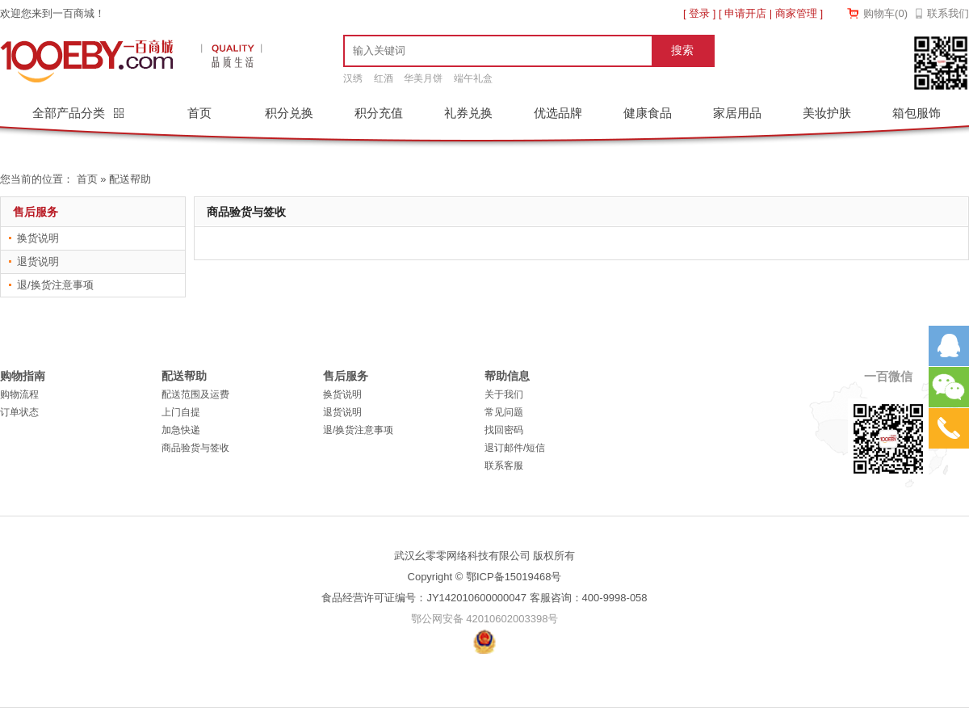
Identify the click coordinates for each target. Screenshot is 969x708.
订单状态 (19, 412)
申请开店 (745, 13)
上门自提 (181, 412)
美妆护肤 (827, 113)
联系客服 (503, 465)
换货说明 (38, 238)
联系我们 (948, 13)
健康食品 (647, 113)
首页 (199, 113)
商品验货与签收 (195, 447)
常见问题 (503, 412)
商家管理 (796, 13)
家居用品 (737, 113)
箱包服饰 (916, 113)
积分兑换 (289, 113)
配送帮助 (130, 179)
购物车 (885, 13)
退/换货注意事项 (55, 285)
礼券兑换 (468, 113)
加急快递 (181, 430)
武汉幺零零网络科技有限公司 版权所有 (485, 556)
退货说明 (38, 261)
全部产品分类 (70, 113)
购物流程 (19, 394)
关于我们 (503, 394)
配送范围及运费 (195, 394)
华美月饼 (423, 78)
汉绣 (353, 78)
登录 (699, 13)
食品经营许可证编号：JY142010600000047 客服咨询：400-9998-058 (484, 598)
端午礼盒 (473, 78)
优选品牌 (558, 113)
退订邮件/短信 (514, 447)
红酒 (383, 78)
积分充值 (378, 113)
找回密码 (503, 430)
